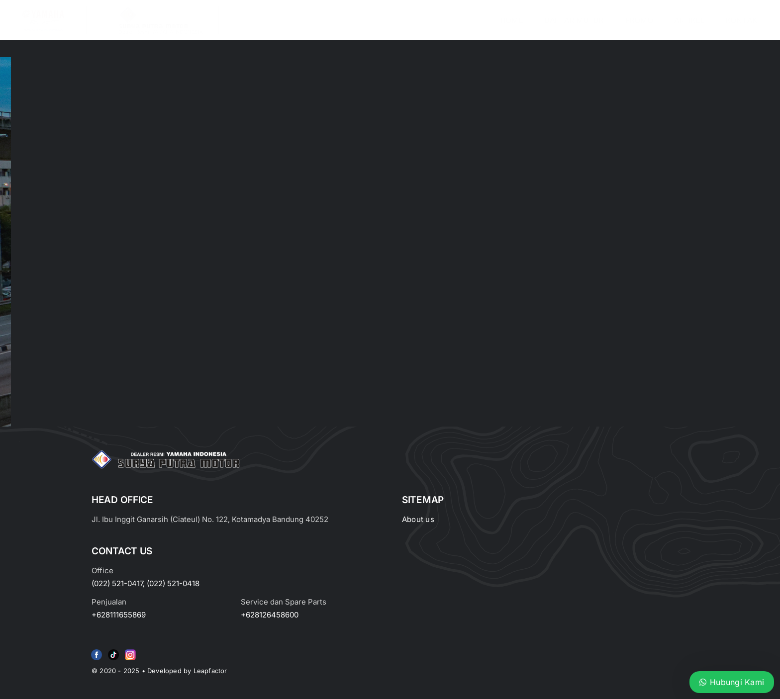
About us (418, 519)
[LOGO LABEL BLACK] (159, 10)
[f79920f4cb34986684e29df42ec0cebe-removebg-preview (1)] (96, 651)
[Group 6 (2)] (130, 651)
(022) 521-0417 (117, 583)
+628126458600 (269, 614)
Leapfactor (210, 671)
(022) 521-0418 (173, 583)
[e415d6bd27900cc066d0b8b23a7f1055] (113, 651)
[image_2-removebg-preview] (43, 10)
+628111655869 (119, 614)
